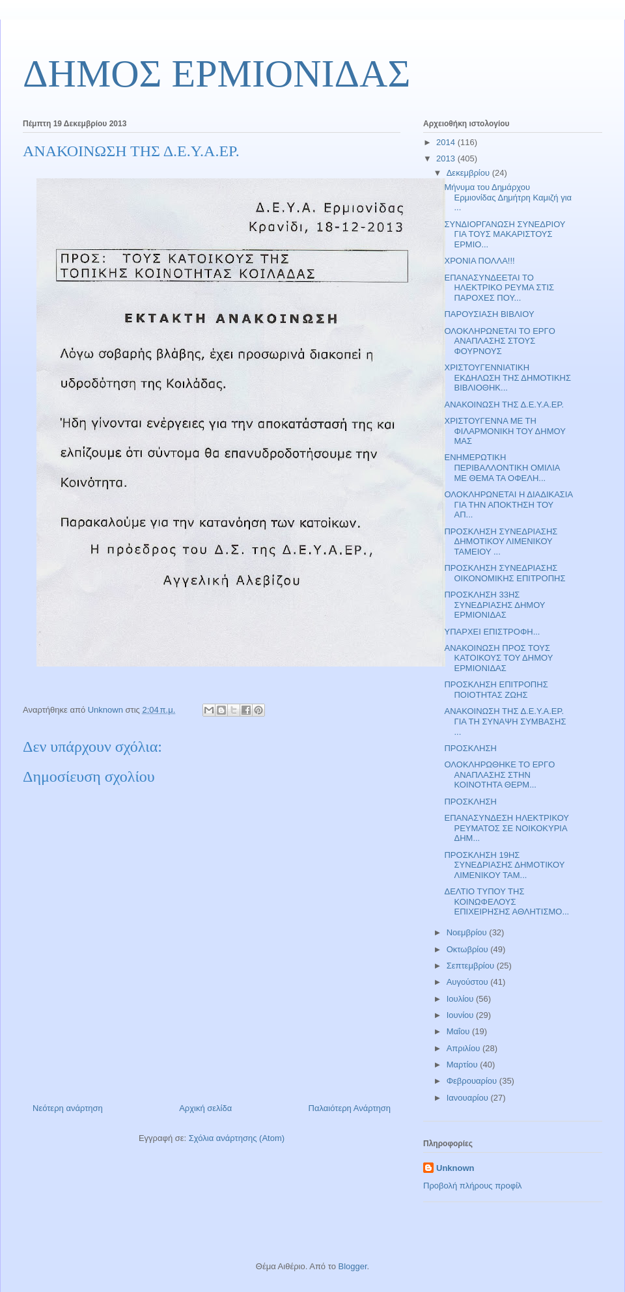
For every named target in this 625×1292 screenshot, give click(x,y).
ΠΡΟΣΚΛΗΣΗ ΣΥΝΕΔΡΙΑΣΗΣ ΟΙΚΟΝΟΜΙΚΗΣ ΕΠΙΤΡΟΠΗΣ (504, 573)
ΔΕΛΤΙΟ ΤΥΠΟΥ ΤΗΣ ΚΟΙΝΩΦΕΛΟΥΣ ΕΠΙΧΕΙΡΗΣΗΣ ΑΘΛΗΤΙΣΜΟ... (506, 901)
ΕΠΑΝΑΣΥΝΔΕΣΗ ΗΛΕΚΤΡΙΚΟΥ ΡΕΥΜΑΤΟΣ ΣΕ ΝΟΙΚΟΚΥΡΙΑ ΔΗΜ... (506, 828)
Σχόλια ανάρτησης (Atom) (237, 1138)
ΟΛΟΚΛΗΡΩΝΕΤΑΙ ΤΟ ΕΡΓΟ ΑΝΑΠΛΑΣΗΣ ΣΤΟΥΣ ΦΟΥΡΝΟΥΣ (499, 341)
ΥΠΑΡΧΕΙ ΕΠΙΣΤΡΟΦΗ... (492, 632)
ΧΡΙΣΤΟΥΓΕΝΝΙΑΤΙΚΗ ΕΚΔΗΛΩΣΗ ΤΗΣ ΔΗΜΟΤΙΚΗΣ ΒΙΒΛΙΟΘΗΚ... (507, 377)
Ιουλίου (461, 999)
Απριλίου (464, 1048)
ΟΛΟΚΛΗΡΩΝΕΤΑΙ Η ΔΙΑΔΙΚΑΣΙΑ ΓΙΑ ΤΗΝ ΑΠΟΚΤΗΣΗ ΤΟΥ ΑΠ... (508, 504)
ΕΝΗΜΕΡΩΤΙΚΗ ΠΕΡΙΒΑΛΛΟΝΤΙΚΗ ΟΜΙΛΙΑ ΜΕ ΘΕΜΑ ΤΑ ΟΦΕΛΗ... (501, 467)
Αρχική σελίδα (205, 1108)
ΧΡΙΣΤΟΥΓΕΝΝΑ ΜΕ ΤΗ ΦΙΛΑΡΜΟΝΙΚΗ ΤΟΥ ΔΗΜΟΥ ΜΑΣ (504, 431)
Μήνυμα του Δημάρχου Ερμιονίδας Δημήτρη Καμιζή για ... (508, 197)
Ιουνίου (461, 1015)
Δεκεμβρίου (469, 173)
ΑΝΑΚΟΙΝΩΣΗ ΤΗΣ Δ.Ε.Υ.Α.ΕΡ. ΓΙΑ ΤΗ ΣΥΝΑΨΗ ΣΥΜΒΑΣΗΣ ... (505, 721)
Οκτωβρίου (468, 949)
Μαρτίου (463, 1064)
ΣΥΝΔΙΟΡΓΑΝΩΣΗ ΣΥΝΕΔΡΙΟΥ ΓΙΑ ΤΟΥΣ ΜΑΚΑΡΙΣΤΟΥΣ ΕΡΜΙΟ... (504, 234)
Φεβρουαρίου (473, 1081)
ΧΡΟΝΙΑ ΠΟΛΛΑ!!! (479, 261)
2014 (447, 142)
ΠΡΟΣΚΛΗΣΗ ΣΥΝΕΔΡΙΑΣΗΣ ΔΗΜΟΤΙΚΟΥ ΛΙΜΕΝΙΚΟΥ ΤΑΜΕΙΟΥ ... (500, 542)
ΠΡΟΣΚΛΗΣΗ (470, 748)
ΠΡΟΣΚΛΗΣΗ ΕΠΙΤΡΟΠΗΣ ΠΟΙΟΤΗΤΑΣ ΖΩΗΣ (496, 690)
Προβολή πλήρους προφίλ (472, 1185)
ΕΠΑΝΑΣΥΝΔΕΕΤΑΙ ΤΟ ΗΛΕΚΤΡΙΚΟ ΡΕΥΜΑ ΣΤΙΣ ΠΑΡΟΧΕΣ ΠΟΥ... (499, 288)
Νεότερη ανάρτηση (68, 1108)
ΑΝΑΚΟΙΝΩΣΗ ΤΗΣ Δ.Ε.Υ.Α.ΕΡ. (504, 404)
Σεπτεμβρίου (472, 965)
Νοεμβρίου (468, 932)
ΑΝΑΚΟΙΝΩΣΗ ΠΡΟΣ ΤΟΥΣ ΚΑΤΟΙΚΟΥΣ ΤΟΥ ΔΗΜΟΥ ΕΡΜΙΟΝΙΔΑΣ (498, 658)
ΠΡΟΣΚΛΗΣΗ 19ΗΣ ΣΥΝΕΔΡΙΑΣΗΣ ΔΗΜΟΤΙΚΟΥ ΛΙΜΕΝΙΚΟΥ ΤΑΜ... (504, 865)
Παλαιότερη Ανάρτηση (350, 1108)
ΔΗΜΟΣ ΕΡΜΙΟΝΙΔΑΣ (216, 73)
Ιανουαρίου (469, 1098)
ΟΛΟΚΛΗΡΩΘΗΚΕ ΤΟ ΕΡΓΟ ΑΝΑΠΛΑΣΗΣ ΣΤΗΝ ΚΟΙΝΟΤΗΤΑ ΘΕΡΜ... (499, 775)
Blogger (352, 1266)
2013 (447, 158)
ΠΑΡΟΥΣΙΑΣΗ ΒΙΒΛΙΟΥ (489, 314)
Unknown (455, 1168)
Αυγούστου (469, 982)
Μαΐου (459, 1031)
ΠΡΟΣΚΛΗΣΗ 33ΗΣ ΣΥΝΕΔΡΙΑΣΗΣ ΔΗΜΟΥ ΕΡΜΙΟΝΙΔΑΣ (494, 605)
